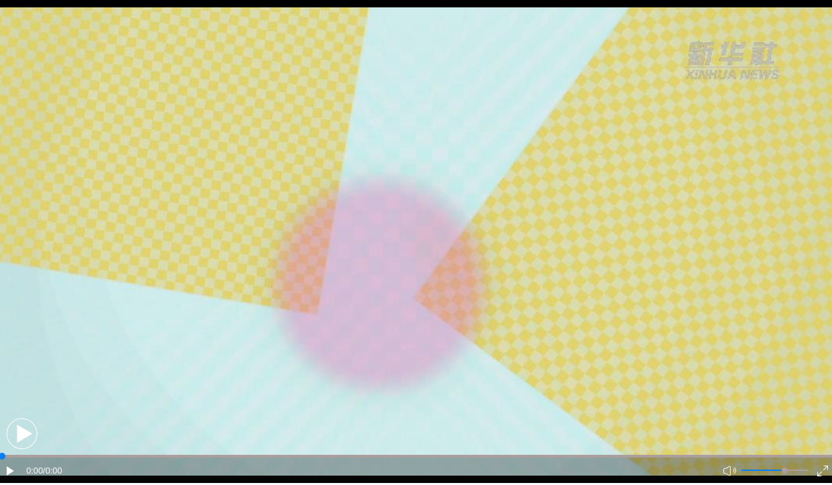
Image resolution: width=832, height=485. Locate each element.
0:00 (34, 471)
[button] (22, 434)
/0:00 (52, 471)
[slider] (785, 471)
